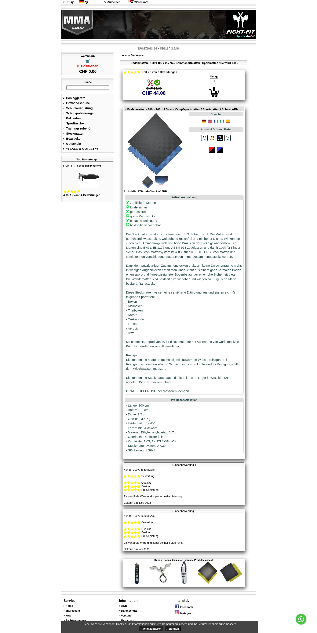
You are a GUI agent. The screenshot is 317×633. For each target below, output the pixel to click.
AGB (124, 605)
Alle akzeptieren (151, 628)
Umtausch (127, 620)
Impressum (73, 610)
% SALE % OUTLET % (80, 148)
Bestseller (147, 48)
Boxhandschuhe (76, 103)
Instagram (184, 613)
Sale (175, 48)
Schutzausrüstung (78, 108)
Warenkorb (138, 2)
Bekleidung (73, 118)
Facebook (184, 607)
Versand (126, 615)
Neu (164, 48)
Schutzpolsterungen (79, 113)
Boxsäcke (71, 138)
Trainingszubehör (77, 128)
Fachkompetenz (76, 620)
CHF (66, 2)
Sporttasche (73, 123)
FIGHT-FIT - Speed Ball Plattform (82, 165)
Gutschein (72, 143)
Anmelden (111, 2)
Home (123, 55)
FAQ (68, 615)
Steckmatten (73, 133)
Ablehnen (173, 628)
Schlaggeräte (74, 98)
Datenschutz (129, 610)
